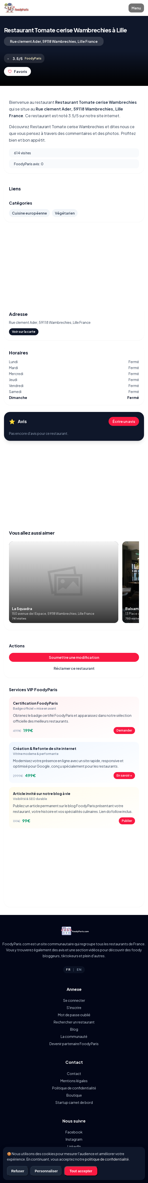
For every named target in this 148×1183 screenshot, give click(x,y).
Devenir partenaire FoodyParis (74, 1043)
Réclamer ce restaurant (74, 668)
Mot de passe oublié (74, 1015)
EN (79, 969)
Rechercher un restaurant (74, 1022)
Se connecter (74, 1000)
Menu (136, 8)
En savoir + (124, 775)
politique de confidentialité (107, 1159)
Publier (127, 821)
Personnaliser (46, 1171)
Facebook (74, 1132)
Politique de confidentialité (74, 1088)
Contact (74, 1073)
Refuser (17, 1171)
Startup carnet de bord (74, 1102)
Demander (124, 730)
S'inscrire (74, 1007)
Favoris (17, 71)
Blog (74, 1029)
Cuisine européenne (29, 213)
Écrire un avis (124, 421)
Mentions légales (74, 1080)
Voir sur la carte (23, 332)
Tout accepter (81, 1171)
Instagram (74, 1139)
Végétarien (65, 213)
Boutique (74, 1095)
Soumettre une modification (74, 657)
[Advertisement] (74, 264)
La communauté (74, 1036)
